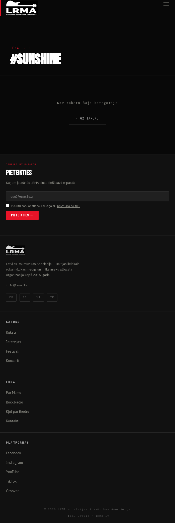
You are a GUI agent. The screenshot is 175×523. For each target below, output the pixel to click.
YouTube (12, 472)
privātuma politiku (68, 206)
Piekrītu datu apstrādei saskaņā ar (43, 206)
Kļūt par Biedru (17, 411)
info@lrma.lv (16, 285)
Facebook (13, 453)
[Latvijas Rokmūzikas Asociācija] (22, 8)
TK (52, 297)
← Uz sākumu (87, 118)
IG (25, 297)
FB (11, 297)
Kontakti (12, 421)
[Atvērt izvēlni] (166, 8)
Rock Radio (14, 402)
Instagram (14, 462)
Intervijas (13, 342)
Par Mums (13, 392)
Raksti (11, 332)
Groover (12, 491)
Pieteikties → (22, 215)
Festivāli (12, 351)
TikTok (11, 481)
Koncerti (12, 360)
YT (38, 297)
